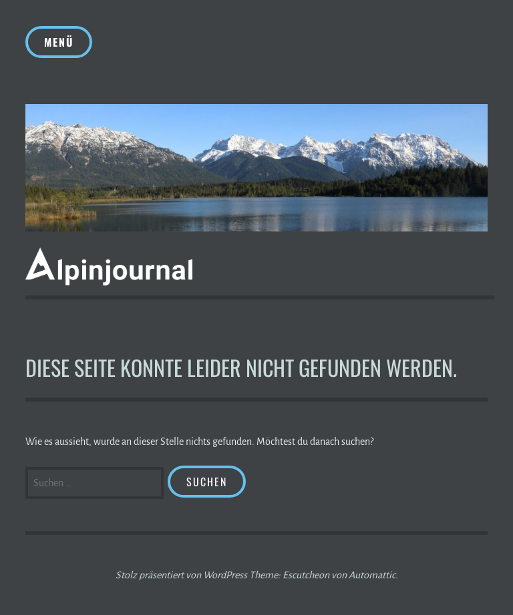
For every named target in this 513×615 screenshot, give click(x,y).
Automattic (372, 575)
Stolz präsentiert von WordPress (181, 575)
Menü (58, 42)
